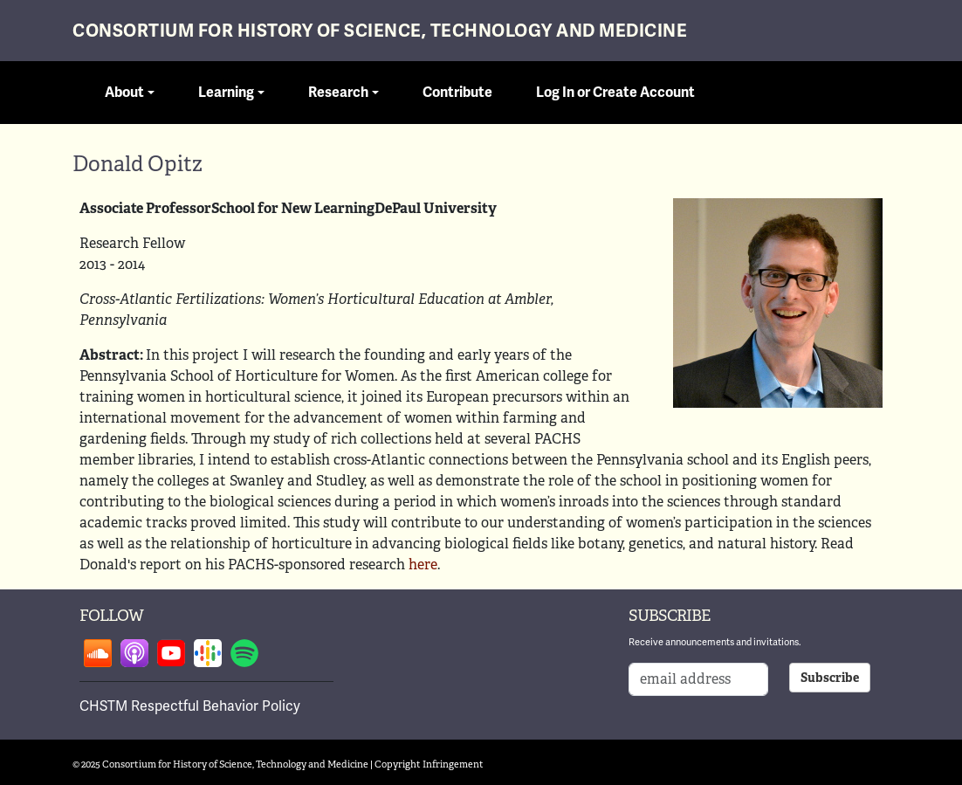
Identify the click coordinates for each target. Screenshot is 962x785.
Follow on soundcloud (98, 653)
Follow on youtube (171, 653)
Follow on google (208, 653)
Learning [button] (226, 92)
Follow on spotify (244, 653)
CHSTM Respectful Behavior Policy (189, 706)
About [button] (124, 92)
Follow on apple (134, 653)
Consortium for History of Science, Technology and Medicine (379, 31)
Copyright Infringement (429, 764)
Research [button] (338, 92)
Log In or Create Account (615, 92)
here (423, 564)
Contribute (457, 92)
